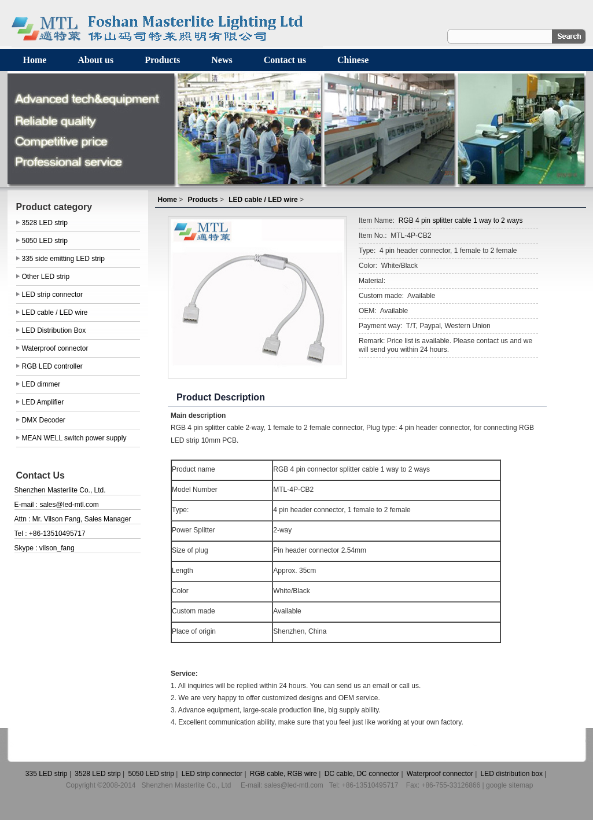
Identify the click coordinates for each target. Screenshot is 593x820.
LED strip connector (52, 295)
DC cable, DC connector (360, 774)
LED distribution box (510, 774)
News (221, 60)
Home (35, 60)
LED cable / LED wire (55, 312)
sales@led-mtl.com (69, 505)
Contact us (285, 60)
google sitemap (509, 785)
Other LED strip (46, 277)
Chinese (353, 60)
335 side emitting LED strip (63, 259)
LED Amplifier (43, 402)
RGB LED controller (52, 366)
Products (162, 60)
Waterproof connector (55, 348)
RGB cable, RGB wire (282, 774)
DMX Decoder (43, 420)
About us (95, 60)
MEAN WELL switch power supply (74, 438)
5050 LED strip (45, 241)
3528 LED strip (45, 223)
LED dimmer (41, 384)
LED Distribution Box (54, 330)
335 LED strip (46, 774)
